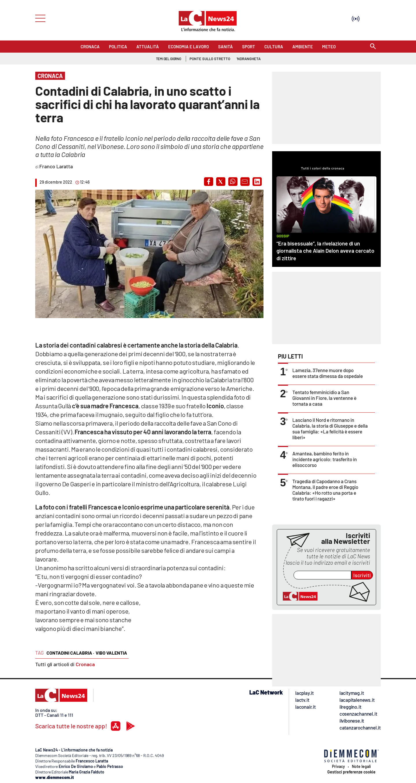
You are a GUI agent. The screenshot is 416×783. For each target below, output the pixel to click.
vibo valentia (111, 652)
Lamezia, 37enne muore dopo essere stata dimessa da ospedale (327, 373)
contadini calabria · (70, 652)
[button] (208, 181)
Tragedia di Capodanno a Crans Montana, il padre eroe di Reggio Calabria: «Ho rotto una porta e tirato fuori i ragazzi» (325, 489)
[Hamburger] (38, 17)
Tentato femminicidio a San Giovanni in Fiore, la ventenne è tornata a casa (324, 398)
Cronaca (85, 664)
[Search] (373, 46)
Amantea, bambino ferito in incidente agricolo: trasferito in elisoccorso (324, 459)
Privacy (338, 766)
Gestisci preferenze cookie (351, 772)
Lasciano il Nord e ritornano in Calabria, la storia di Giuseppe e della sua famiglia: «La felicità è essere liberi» (330, 428)
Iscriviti (362, 575)
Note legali (361, 766)
